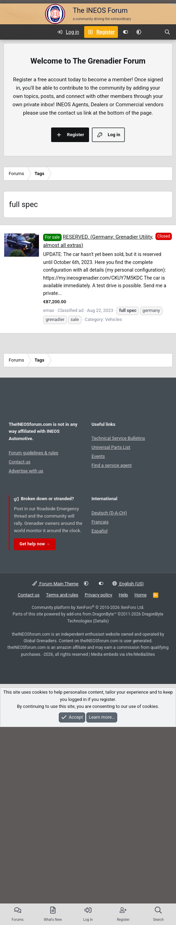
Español (99, 628)
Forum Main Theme (55, 681)
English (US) (128, 681)
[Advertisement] (88, 270)
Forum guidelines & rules (33, 550)
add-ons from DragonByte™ (91, 711)
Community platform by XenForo (88, 704)
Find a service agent (111, 562)
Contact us (20, 559)
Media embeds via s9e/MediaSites (123, 751)
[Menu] (9, 32)
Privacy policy (98, 692)
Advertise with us (26, 568)
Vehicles (113, 416)
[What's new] (152, 32)
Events (98, 553)
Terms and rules (62, 692)
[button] (138, 32)
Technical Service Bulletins (118, 535)
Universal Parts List (110, 544)
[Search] (167, 32)
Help (123, 692)
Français (100, 619)
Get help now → (34, 641)
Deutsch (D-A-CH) (109, 610)
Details (101, 718)
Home (140, 692)
